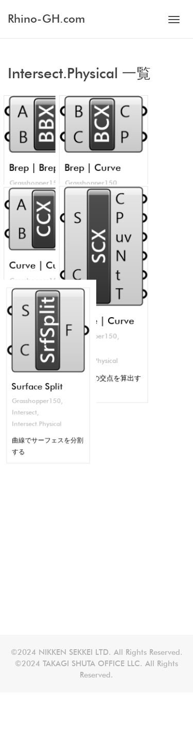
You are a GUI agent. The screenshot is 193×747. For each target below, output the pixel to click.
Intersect (26, 324)
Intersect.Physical (37, 335)
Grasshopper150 (37, 313)
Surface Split (37, 300)
